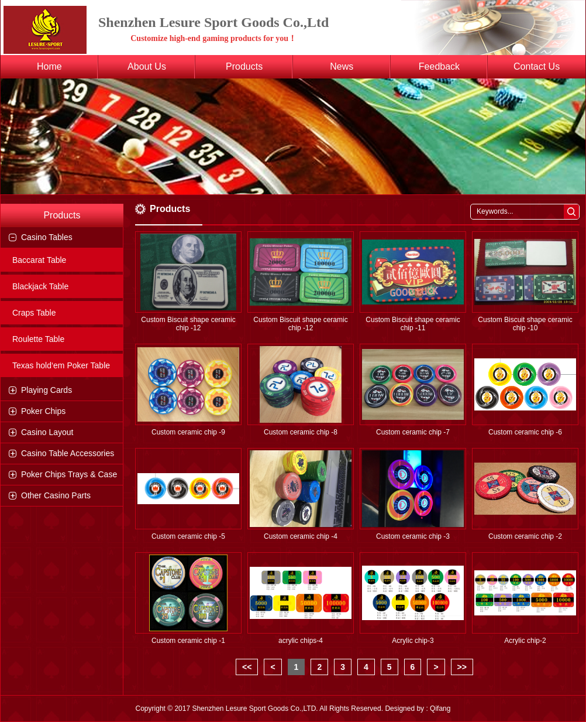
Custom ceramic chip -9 (188, 432)
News (341, 66)
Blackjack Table (40, 286)
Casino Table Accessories (67, 453)
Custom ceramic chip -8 (300, 432)
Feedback (439, 66)
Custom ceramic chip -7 (413, 432)
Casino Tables (47, 237)
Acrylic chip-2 (525, 641)
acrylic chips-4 (300, 641)
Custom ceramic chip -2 (525, 536)
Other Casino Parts (56, 495)
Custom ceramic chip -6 (525, 432)
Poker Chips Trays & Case (69, 474)
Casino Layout (47, 432)
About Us (146, 66)
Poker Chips (43, 411)
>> (462, 667)
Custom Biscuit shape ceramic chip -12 (188, 324)
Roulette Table (38, 339)
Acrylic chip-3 (412, 641)
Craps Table (34, 312)
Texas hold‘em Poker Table (61, 365)
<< (246, 667)
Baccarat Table (39, 260)
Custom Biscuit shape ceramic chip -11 (413, 324)
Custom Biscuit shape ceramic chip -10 (525, 324)
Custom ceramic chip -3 (413, 536)
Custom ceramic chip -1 (188, 641)
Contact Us (536, 66)
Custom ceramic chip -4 (300, 536)
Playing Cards (46, 390)
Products (244, 66)
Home (49, 66)
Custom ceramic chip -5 (188, 536)
